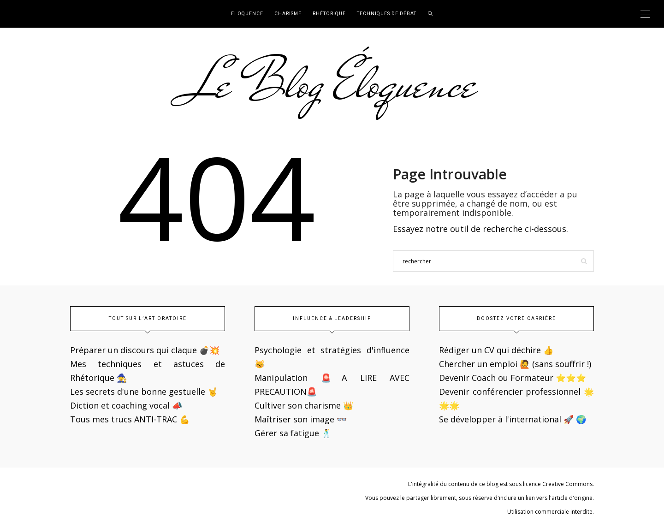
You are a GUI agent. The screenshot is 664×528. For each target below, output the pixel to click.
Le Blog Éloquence (332, 84)
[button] (14, 13)
